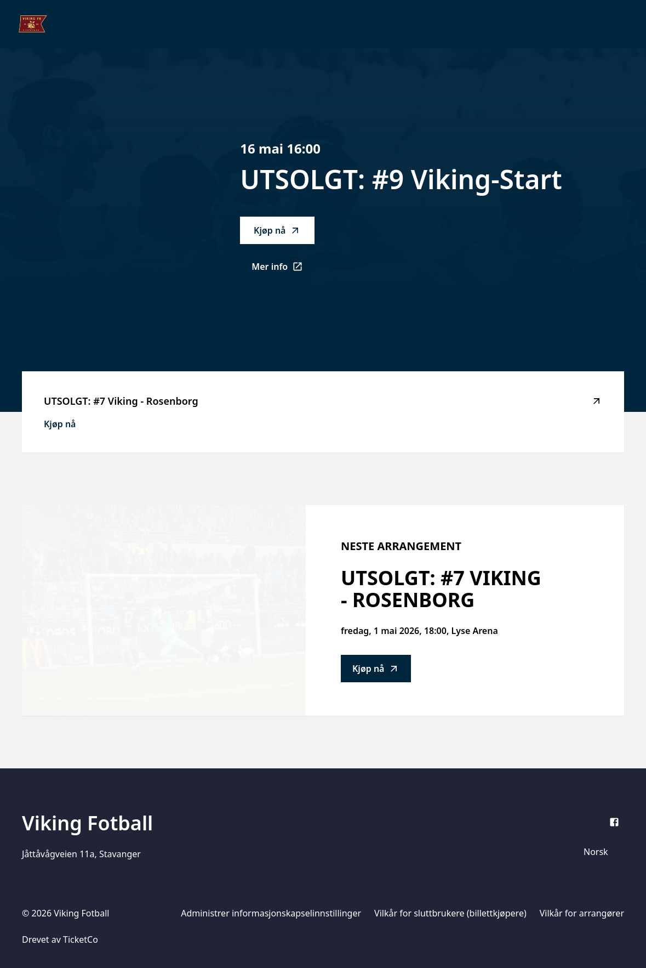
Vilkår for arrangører (582, 913)
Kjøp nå (277, 230)
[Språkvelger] (600, 852)
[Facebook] (614, 822)
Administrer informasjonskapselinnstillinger (271, 913)
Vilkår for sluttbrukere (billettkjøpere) (450, 913)
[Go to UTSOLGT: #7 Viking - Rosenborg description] (164, 610)
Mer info (283, 270)
